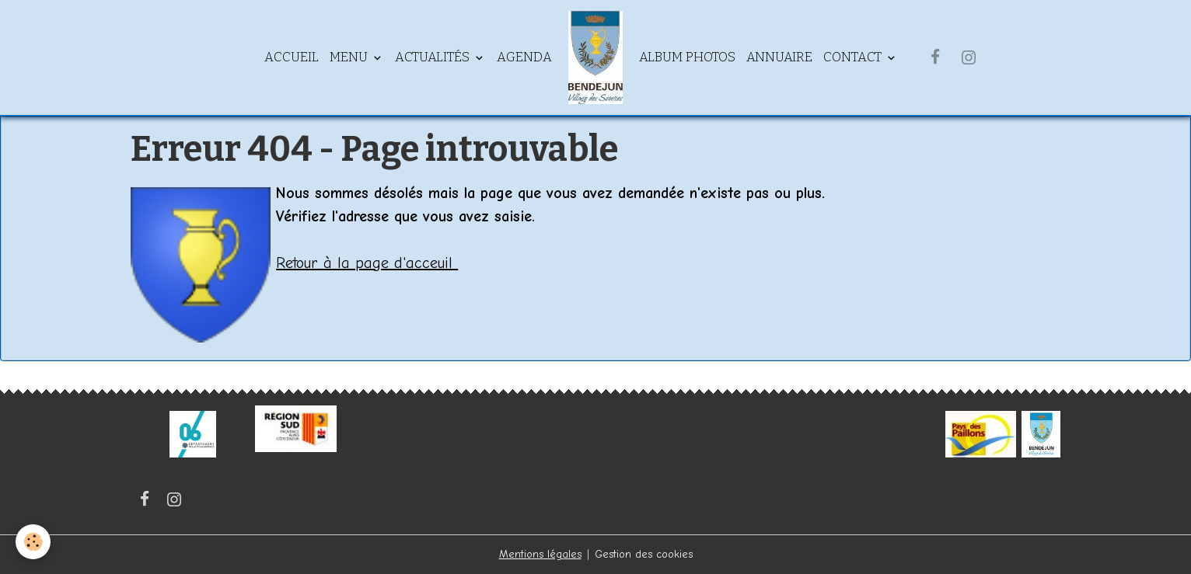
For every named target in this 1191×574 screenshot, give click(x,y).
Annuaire (779, 56)
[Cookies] (33, 541)
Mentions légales (540, 554)
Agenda (524, 56)
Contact (854, 56)
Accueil (291, 56)
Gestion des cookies (644, 554)
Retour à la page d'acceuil (367, 263)
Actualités (434, 56)
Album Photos (687, 56)
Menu (350, 56)
